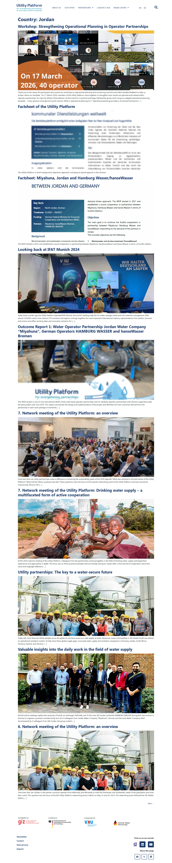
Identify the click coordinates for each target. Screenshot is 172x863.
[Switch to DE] (145, 7)
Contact (20, 840)
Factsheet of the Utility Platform (46, 106)
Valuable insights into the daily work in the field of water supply (75, 649)
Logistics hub (103, 7)
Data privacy (22, 845)
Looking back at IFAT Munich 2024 (48, 249)
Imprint (20, 849)
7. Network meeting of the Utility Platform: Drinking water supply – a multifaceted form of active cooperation (80, 492)
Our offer (70, 7)
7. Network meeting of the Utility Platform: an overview (68, 412)
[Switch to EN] (140, 7)
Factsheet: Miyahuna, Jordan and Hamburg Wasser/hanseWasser (75, 177)
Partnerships (85, 7)
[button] (137, 856)
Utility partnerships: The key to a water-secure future (65, 571)
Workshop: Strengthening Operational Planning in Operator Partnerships (83, 26)
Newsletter (22, 836)
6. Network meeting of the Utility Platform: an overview (68, 726)
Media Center (121, 7)
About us (56, 7)
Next (151, 803)
